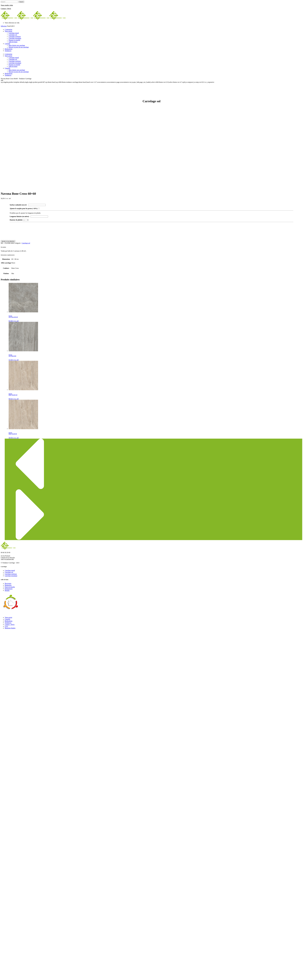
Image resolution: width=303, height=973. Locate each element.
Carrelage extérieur (11, 574)
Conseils (7, 619)
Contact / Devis (10, 624)
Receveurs (8, 583)
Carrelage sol (26, 243)
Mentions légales (10, 628)
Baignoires (8, 585)
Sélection (4, 26)
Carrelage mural (10, 570)
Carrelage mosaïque (11, 576)
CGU (6, 626)
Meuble (7, 590)
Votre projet (8, 617)
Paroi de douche (10, 587)
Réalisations (8, 621)
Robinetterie (8, 589)
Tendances (8, 623)
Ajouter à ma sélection (8, 241)
